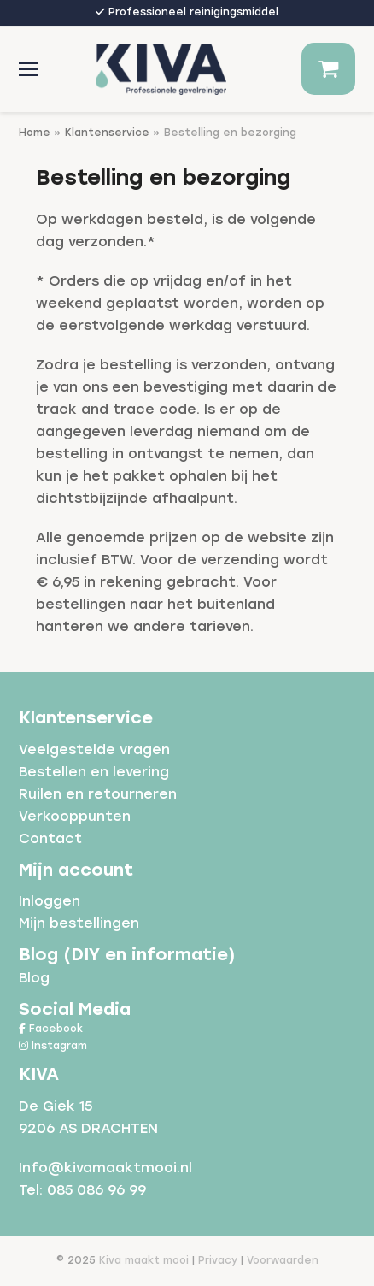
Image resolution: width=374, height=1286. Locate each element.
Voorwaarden (282, 1260)
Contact (50, 838)
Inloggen (49, 901)
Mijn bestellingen (79, 923)
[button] (28, 69)
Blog (34, 978)
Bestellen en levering (94, 772)
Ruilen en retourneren (98, 794)
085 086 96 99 (96, 1190)
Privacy (217, 1260)
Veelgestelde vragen (94, 749)
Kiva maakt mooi (144, 1260)
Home (34, 133)
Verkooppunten (75, 816)
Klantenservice (107, 133)
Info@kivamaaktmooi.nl (105, 1167)
